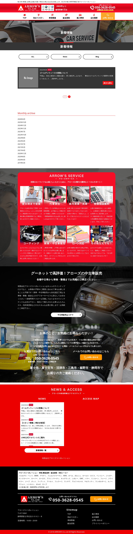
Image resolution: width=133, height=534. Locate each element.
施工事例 (80, 18)
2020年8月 (21, 156)
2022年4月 (21, 141)
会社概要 (94, 18)
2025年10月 (22, 122)
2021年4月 (21, 150)
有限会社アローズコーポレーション (56, 458)
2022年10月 (22, 135)
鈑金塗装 (66, 18)
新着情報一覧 (41, 450)
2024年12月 (22, 125)
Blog (97, 57)
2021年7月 (21, 144)
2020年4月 (21, 160)
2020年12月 (22, 153)
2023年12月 (22, 128)
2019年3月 (21, 163)
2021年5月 (21, 147)
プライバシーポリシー (100, 523)
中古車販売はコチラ (65, 315)
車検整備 (52, 18)
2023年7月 (21, 132)
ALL (32, 57)
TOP (24, 18)
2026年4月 (21, 119)
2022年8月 (21, 138)
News (65, 57)
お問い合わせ (97, 520)
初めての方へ (38, 18)
